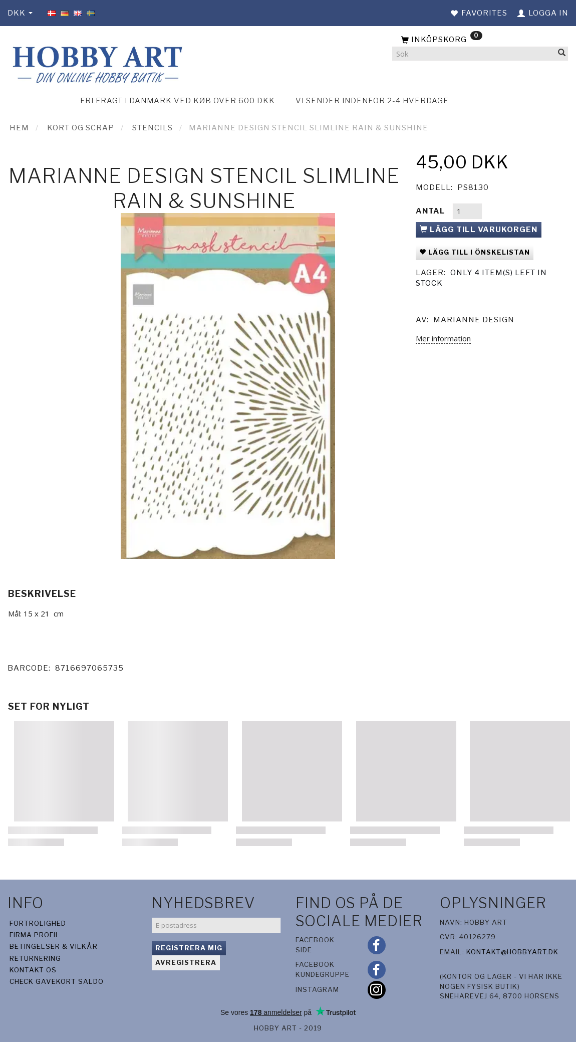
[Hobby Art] (96, 63)
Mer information (443, 338)
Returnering (35, 958)
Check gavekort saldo (57, 981)
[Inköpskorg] (480, 40)
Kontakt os (33, 970)
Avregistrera (185, 962)
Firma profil (35, 935)
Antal (431, 211)
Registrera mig (188, 948)
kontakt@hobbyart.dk (512, 952)
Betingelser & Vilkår (54, 946)
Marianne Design (473, 319)
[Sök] (562, 54)
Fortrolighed (38, 923)
